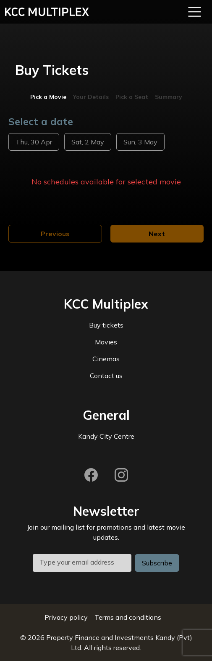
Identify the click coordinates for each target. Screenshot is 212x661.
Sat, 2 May (87, 142)
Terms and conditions (127, 617)
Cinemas (106, 358)
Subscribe (157, 563)
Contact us (106, 375)
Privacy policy (66, 617)
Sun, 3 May (140, 142)
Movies (106, 342)
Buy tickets (106, 325)
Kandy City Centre (106, 436)
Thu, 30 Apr (34, 142)
